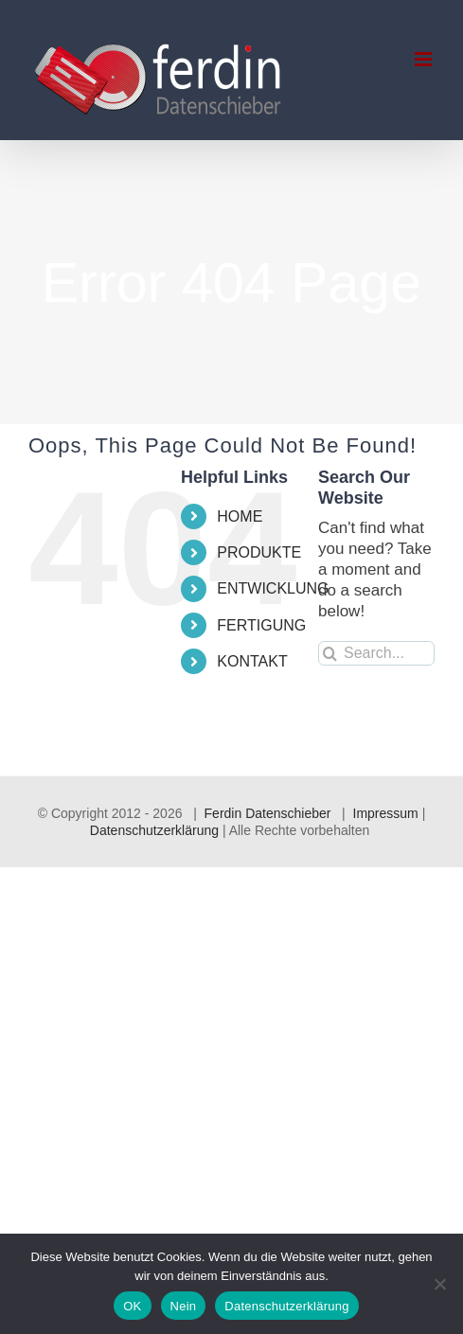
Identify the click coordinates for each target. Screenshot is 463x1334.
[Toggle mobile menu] (425, 59)
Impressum (385, 813)
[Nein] (439, 1283)
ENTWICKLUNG (273, 588)
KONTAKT (252, 661)
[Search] (330, 653)
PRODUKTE (259, 552)
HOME (239, 516)
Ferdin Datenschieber (268, 813)
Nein (183, 1306)
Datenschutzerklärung (154, 830)
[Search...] (376, 653)
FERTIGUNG (261, 625)
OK (132, 1306)
